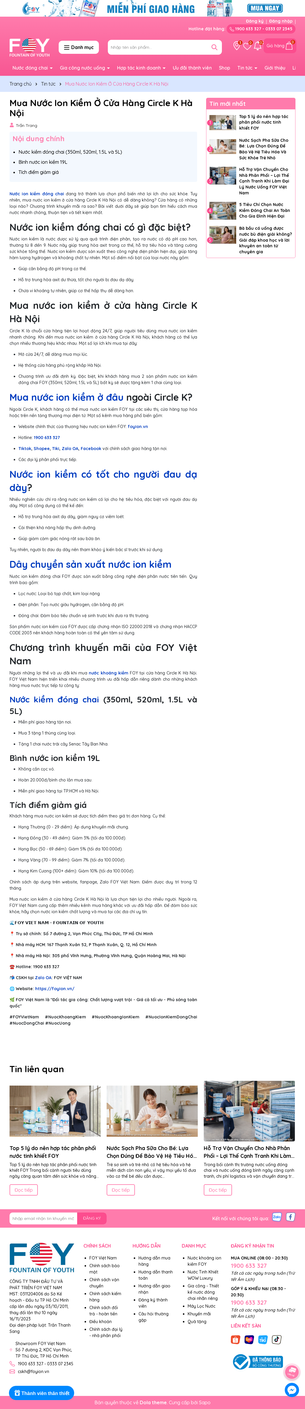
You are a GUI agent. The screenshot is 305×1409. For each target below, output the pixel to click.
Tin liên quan (37, 1069)
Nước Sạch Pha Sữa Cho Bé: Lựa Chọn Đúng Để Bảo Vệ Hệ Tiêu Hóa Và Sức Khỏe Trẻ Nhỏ (263, 149)
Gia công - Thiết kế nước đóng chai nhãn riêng (203, 1292)
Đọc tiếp (24, 1190)
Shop (224, 68)
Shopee (42, 448)
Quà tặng (197, 1321)
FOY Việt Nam (103, 1258)
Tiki (55, 448)
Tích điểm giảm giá (38, 172)
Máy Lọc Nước (201, 1306)
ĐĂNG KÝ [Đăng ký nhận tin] (92, 1218)
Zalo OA (70, 448)
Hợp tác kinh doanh (139, 68)
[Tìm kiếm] (214, 47)
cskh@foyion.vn (33, 1371)
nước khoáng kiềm (108, 673)
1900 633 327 (47, 437)
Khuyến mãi (199, 1314)
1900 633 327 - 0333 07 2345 (261, 29)
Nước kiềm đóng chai (54, 699)
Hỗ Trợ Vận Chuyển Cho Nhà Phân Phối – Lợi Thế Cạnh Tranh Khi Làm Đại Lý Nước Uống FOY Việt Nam (264, 181)
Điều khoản (100, 1321)
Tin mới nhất (227, 103)
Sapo (205, 1402)
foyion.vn (138, 426)
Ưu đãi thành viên (192, 68)
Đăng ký (255, 21)
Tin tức (245, 68)
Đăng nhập (280, 21)
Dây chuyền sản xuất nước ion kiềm (91, 564)
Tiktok (24, 448)
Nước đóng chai (31, 68)
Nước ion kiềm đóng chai (37, 193)
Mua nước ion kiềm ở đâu (67, 397)
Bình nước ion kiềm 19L (42, 162)
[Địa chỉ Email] (58, 1218)
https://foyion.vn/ (54, 988)
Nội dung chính (39, 138)
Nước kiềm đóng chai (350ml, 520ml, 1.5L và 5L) (70, 152)
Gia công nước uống (83, 68)
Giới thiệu (274, 68)
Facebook (91, 448)
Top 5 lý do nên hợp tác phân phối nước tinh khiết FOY (263, 122)
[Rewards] (41, 1393)
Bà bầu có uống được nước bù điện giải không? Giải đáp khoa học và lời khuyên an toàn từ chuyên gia (265, 240)
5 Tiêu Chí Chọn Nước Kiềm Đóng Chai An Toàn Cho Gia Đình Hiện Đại (264, 210)
